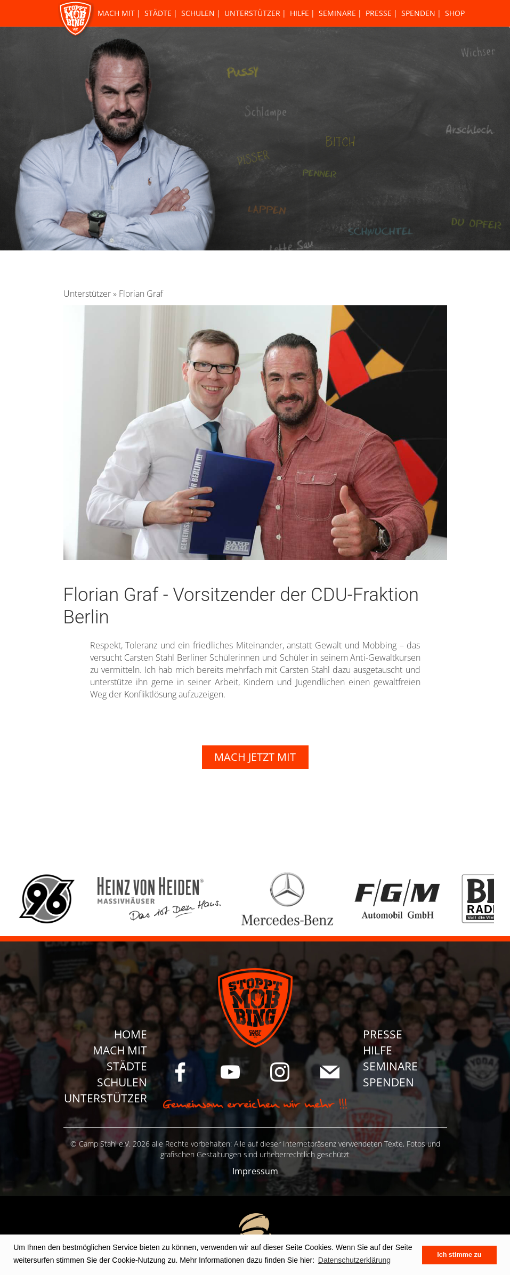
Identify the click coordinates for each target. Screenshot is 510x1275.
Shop (455, 13)
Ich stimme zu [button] (459, 1254)
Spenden (418, 13)
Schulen (198, 13)
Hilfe (299, 13)
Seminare (337, 13)
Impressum (255, 1171)
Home (130, 1034)
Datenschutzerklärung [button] (354, 1260)
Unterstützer (252, 13)
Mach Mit (116, 13)
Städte (158, 13)
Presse (379, 13)
